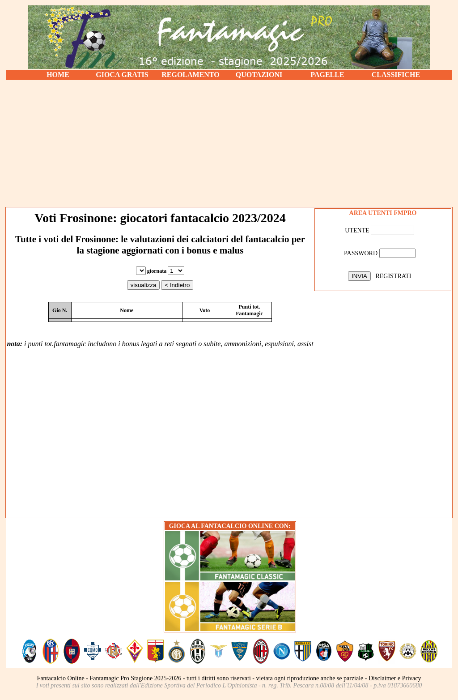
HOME (58, 74)
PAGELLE (327, 74)
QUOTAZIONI (259, 74)
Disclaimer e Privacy (395, 678)
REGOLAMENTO (190, 74)
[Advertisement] (229, 143)
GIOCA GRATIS (122, 74)
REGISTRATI (393, 276)
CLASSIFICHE (396, 74)
